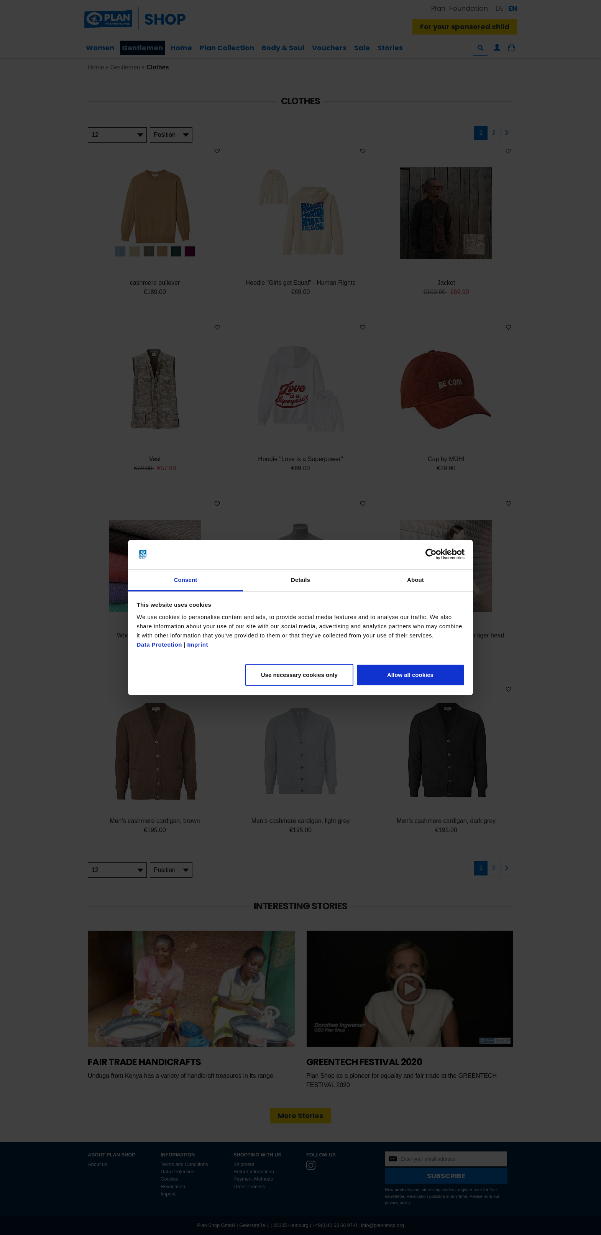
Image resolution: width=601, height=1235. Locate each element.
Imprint (197, 644)
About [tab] (415, 579)
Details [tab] (300, 579)
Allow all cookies (410, 675)
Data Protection (159, 644)
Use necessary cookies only (299, 675)
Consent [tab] (185, 579)
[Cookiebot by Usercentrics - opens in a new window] (431, 554)
